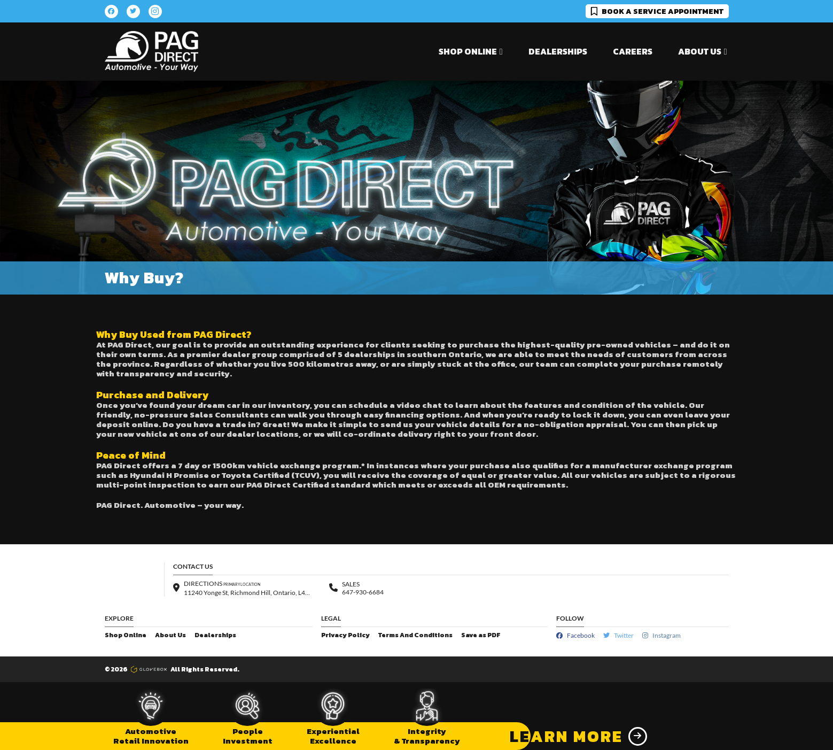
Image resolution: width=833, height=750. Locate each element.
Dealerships (557, 51)
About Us (170, 635)
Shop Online (125, 635)
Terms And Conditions (415, 635)
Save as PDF (480, 635)
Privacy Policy (345, 635)
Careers (632, 51)
